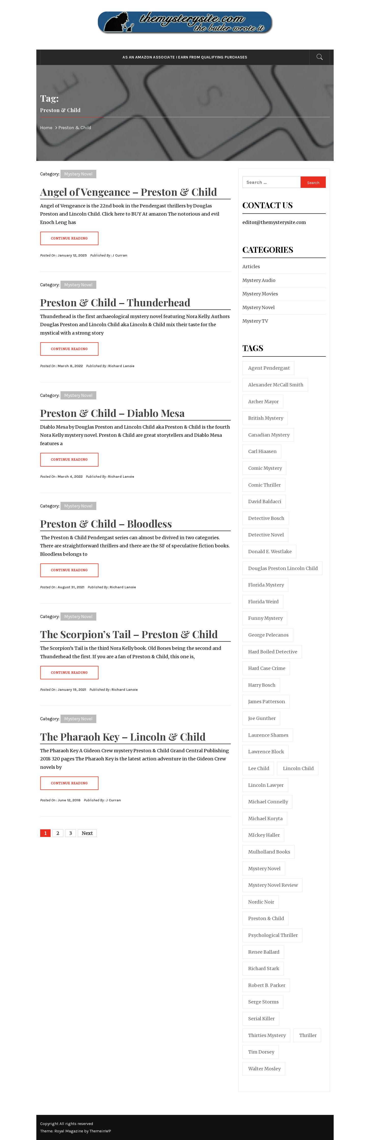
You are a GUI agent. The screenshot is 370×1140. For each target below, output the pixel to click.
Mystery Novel (78, 174)
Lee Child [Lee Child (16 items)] (258, 768)
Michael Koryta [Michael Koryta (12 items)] (265, 818)
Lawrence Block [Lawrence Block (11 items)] (266, 752)
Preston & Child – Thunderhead (115, 302)
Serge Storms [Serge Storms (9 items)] (263, 1002)
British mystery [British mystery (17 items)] (265, 418)
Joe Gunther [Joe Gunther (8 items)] (262, 718)
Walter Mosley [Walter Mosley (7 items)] (264, 1069)
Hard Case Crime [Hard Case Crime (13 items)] (266, 668)
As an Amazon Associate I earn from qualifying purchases (185, 57)
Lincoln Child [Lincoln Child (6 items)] (298, 768)
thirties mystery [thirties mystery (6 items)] (267, 1035)
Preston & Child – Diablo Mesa (112, 412)
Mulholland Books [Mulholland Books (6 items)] (269, 852)
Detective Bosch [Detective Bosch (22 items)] (266, 518)
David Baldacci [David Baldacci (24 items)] (264, 501)
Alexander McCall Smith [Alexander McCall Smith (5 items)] (275, 385)
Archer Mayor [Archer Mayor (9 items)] (263, 401)
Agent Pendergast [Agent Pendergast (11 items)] (269, 368)
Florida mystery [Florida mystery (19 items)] (266, 585)
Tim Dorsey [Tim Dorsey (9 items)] (261, 1052)
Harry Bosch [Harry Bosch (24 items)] (261, 685)
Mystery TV (255, 321)
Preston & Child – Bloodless (106, 523)
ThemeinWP (100, 1131)
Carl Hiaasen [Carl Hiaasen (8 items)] (262, 451)
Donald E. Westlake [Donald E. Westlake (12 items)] (270, 551)
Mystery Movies (260, 294)
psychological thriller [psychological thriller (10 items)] (273, 935)
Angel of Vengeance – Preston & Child (128, 191)
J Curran (119, 255)
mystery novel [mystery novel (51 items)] (264, 869)
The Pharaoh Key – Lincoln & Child (123, 736)
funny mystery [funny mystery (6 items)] (265, 618)
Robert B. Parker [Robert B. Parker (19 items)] (266, 985)
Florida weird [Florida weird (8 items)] (263, 602)
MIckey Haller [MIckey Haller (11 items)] (264, 835)
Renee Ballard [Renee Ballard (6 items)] (264, 952)
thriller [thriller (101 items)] (308, 1035)
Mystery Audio (258, 280)
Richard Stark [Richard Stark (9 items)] (263, 968)
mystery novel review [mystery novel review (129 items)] (273, 885)
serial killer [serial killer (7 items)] (261, 1019)
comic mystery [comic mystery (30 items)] (265, 468)
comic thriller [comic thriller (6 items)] (264, 485)
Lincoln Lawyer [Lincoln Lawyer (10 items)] (266, 785)
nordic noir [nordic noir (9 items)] (261, 902)
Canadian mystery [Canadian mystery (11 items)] (268, 435)
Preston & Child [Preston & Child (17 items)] (266, 918)
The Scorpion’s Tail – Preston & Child (129, 634)
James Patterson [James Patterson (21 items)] (266, 701)
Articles (251, 266)
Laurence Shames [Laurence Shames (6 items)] (268, 735)
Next (87, 833)
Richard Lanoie (121, 366)
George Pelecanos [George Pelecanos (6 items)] (268, 635)
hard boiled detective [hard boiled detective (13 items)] (272, 652)
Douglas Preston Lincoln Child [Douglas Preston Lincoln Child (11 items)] (283, 568)
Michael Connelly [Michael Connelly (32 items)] (268, 802)
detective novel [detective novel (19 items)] (266, 535)
